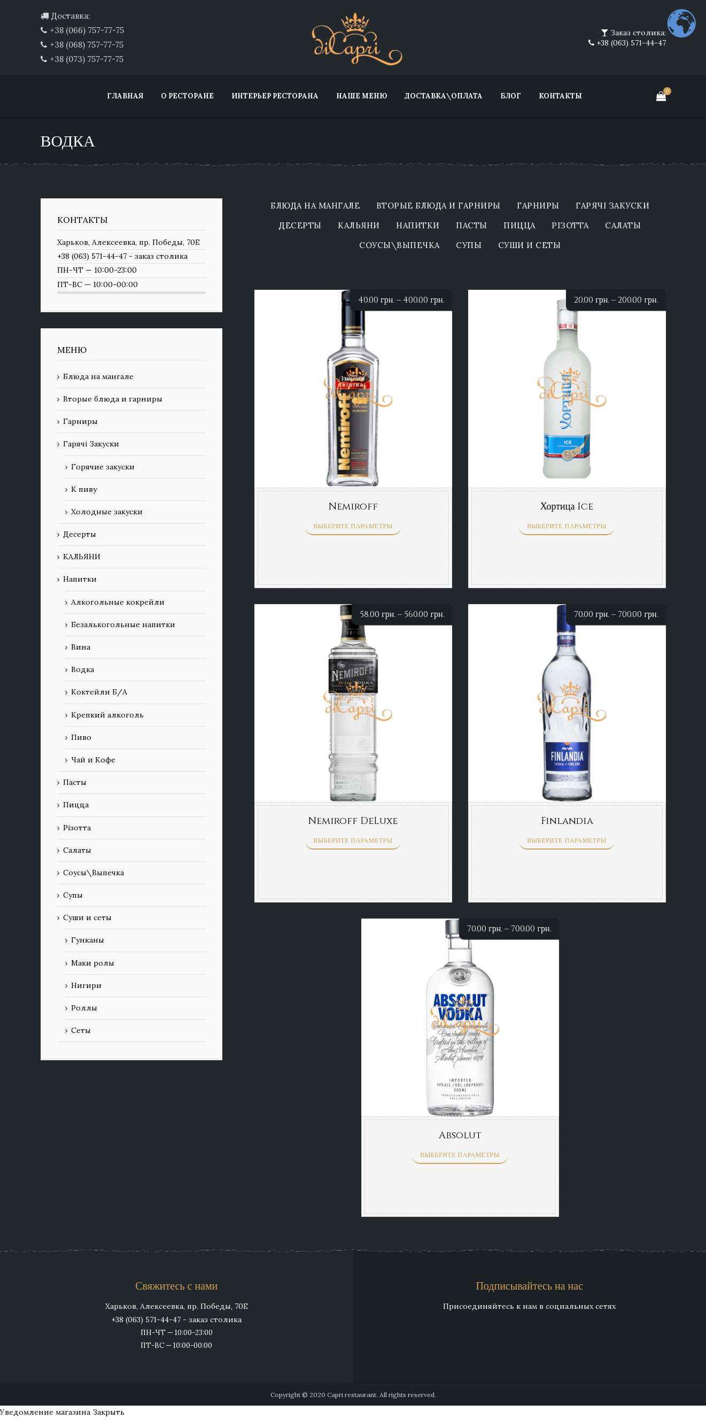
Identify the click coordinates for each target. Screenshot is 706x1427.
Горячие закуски (103, 467)
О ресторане (187, 96)
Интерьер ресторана (275, 96)
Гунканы (87, 940)
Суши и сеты (529, 245)
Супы (469, 245)
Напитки (418, 225)
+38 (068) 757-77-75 (86, 45)
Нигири (86, 985)
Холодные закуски (107, 511)
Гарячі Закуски (612, 206)
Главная (125, 96)
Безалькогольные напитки (123, 624)
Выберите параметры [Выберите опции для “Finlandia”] (566, 840)
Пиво (81, 737)
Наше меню (361, 96)
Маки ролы (92, 963)
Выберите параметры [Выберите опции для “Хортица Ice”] (566, 526)
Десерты (300, 225)
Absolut (460, 1135)
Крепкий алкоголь (107, 715)
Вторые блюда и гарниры (438, 206)
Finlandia (567, 821)
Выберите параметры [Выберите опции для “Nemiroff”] (352, 526)
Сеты (81, 1030)
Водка (82, 669)
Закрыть (108, 1412)
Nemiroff (353, 506)
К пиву (84, 489)
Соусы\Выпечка (399, 245)
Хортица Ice (567, 506)
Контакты (560, 96)
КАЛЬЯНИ (359, 225)
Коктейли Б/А (99, 692)
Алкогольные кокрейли (118, 602)
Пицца (519, 225)
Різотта (570, 225)
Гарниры (538, 206)
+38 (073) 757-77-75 (86, 59)
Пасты (471, 225)
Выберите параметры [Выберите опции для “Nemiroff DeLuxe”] (352, 840)
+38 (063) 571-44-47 (630, 43)
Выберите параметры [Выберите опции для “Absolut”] (459, 1155)
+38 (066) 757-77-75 (87, 30)
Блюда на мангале (315, 206)
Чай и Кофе (93, 760)
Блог (510, 96)
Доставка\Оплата (444, 96)
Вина (80, 647)
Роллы (84, 1008)
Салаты (623, 225)
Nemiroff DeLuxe (353, 821)
